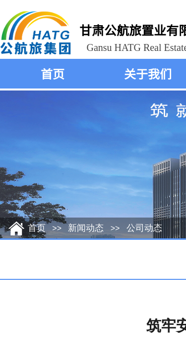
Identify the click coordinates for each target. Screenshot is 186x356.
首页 (52, 73)
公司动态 (144, 228)
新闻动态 (86, 228)
